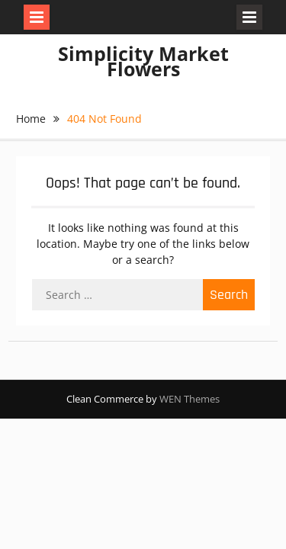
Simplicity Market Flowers (143, 61)
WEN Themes (189, 399)
